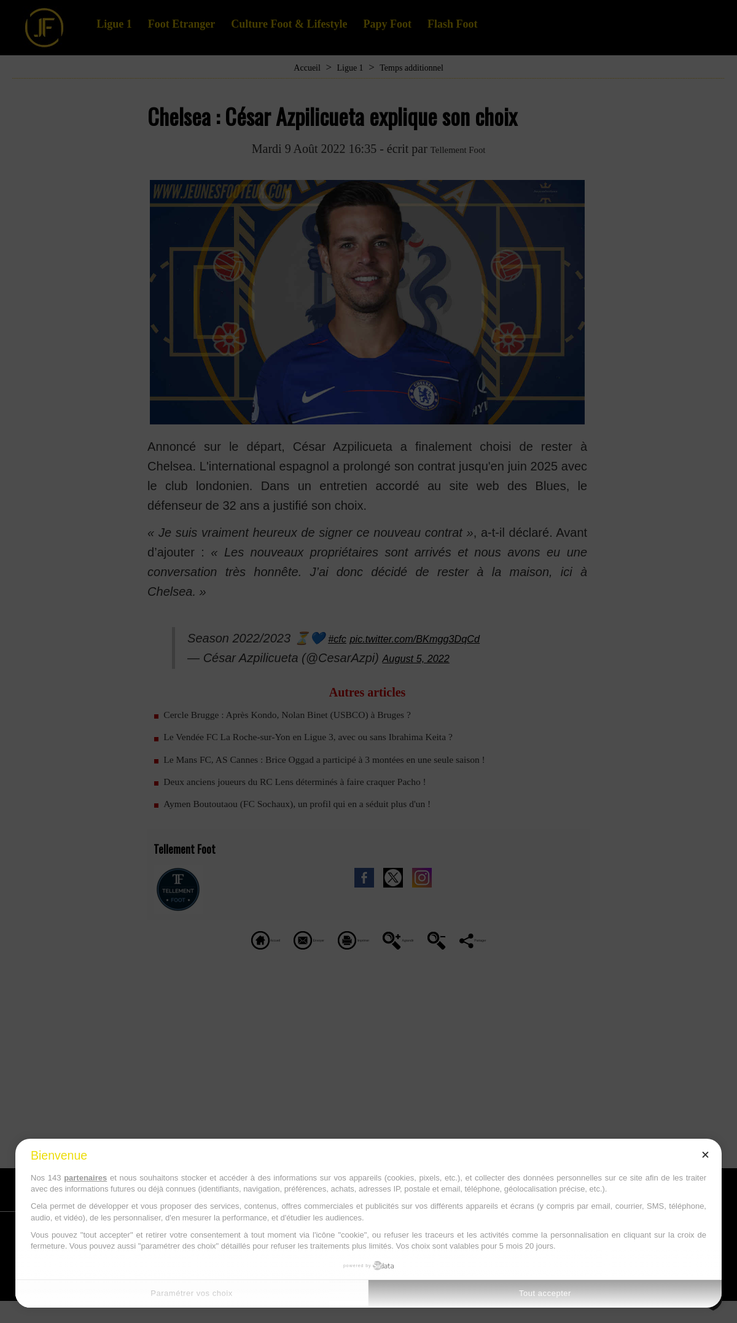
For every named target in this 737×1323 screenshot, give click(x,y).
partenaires (85, 1177)
